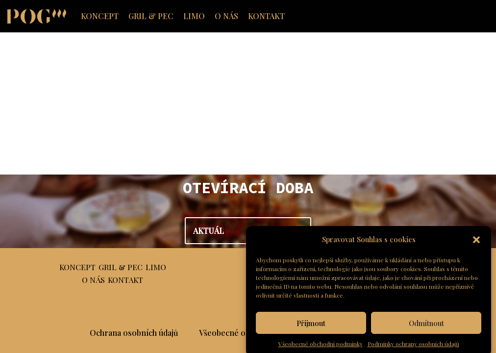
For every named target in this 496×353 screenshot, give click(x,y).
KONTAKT (266, 16)
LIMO (194, 16)
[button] (476, 248)
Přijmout (311, 331)
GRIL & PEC (151, 16)
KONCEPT (100, 16)
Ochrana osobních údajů (134, 333)
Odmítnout (426, 331)
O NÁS (226, 16)
